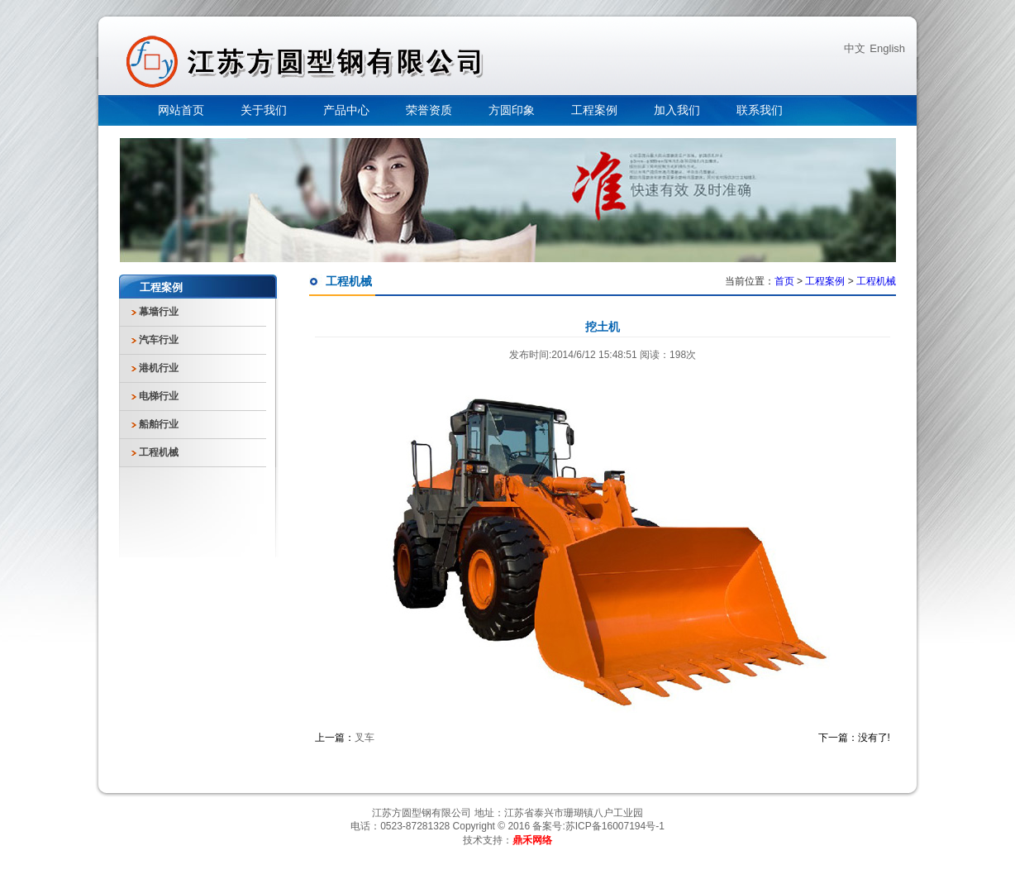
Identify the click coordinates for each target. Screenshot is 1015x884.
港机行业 (159, 368)
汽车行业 (159, 340)
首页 (784, 281)
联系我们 (759, 110)
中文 (854, 48)
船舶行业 (159, 424)
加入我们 (677, 110)
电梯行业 (159, 396)
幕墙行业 (159, 312)
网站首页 (181, 110)
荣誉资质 (429, 110)
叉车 (364, 737)
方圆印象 (511, 110)
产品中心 (346, 110)
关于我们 (264, 110)
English (887, 48)
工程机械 (159, 452)
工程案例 (594, 110)
